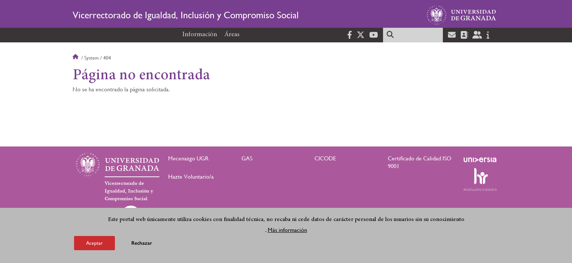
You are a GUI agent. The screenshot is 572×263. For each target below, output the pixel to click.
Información (199, 34)
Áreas (232, 34)
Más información (287, 232)
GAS (246, 158)
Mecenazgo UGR (188, 158)
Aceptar (94, 245)
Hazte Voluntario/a (191, 176)
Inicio (76, 57)
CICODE (325, 158)
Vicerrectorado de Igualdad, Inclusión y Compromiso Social (186, 15)
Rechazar (141, 245)
